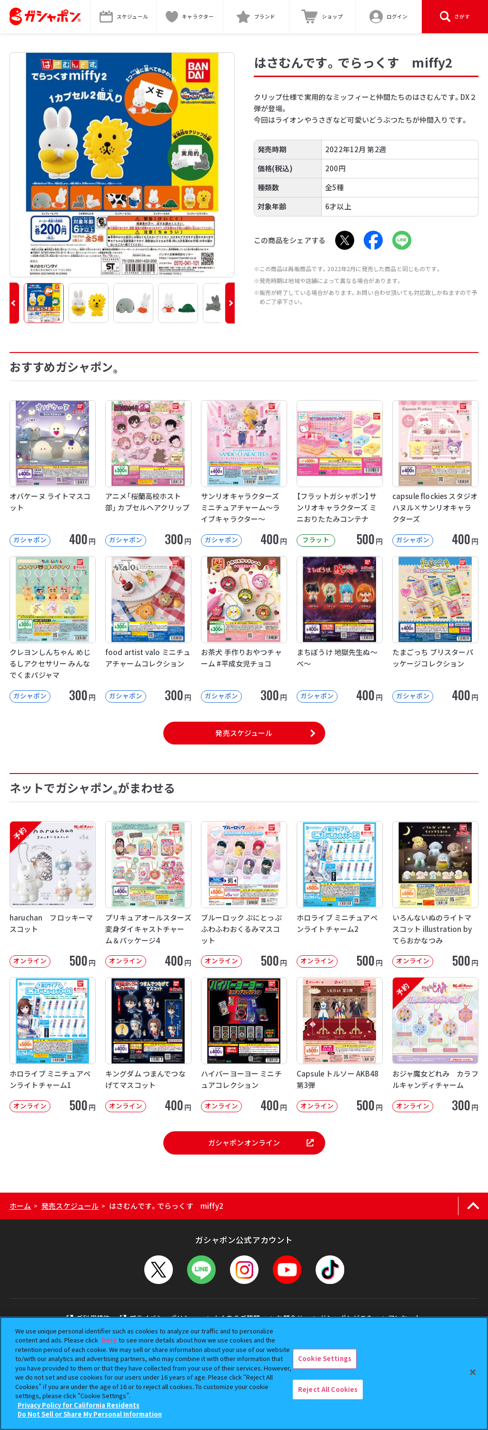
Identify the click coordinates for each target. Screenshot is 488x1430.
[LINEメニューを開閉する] (201, 1269)
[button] (14, 303)
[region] (244, 1373)
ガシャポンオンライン (261, 1142)
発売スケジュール (243, 733)
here (109, 1339)
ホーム (20, 1206)
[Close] (472, 1371)
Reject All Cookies (328, 1389)
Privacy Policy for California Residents (78, 1405)
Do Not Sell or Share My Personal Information (90, 1414)
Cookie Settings (324, 1358)
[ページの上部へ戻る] (473, 1206)
